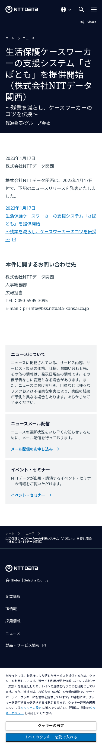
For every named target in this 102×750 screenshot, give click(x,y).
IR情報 (11, 608)
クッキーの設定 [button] (31, 708)
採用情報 (13, 620)
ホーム (9, 38)
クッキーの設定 (51, 725)
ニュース (28, 38)
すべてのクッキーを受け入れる (51, 737)
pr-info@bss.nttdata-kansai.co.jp (56, 308)
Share (88, 21)
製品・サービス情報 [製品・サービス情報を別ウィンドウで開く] (22, 645)
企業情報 (13, 596)
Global (30, 580)
